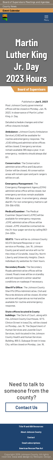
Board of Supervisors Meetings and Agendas (26, 2)
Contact (31, 437)
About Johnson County (31, 432)
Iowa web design (21, 456)
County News (10, 6)
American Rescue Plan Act (31, 448)
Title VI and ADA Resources (31, 426)
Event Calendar (11, 10)
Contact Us (26, 407)
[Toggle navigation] (46, 18)
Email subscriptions (31, 442)
